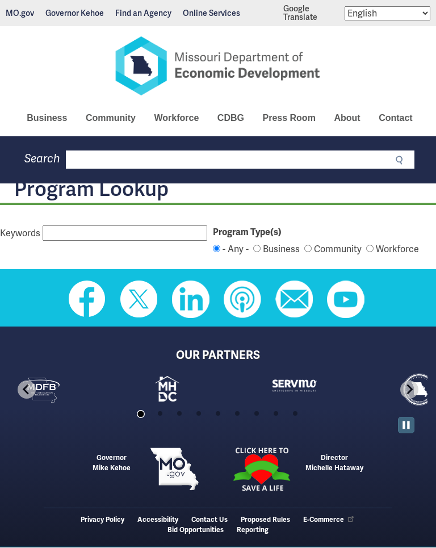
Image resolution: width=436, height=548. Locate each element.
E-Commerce (329, 520)
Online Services (211, 13)
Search (42, 159)
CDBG (230, 118)
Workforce (176, 118)
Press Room (288, 118)
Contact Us (209, 520)
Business (47, 118)
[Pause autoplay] (406, 425)
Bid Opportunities (195, 530)
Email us (294, 299)
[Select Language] (387, 13)
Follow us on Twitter (139, 299)
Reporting (253, 530)
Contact (396, 118)
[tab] (140, 414)
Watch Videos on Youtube (345, 299)
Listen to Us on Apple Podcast (242, 299)
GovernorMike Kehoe (112, 463)
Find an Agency (143, 13)
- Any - (236, 249)
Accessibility (157, 520)
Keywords (20, 233)
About (347, 118)
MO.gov (20, 13)
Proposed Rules (265, 520)
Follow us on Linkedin (190, 299)
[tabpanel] (71, 390)
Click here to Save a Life (261, 469)
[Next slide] (409, 389)
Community (111, 118)
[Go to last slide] (27, 389)
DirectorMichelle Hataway (334, 463)
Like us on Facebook (87, 299)
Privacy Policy (102, 520)
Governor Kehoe (74, 13)
